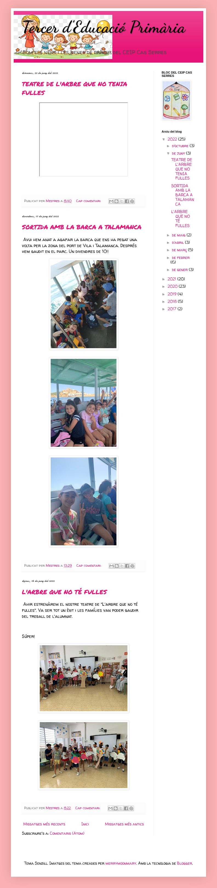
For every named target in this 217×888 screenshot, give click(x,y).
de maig (179, 235)
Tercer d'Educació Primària (103, 27)
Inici (85, 823)
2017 (173, 308)
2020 (173, 286)
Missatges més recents (44, 823)
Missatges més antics (124, 823)
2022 (173, 139)
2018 (173, 301)
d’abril (178, 242)
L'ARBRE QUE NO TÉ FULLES (64, 592)
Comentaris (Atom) (67, 833)
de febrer (181, 257)
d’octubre (181, 145)
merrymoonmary (120, 863)
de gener (180, 269)
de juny (179, 153)
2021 (172, 278)
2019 (173, 294)
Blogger (184, 863)
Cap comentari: (89, 201)
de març (180, 249)
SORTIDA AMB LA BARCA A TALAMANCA (81, 227)
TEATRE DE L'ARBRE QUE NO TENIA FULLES (181, 169)
